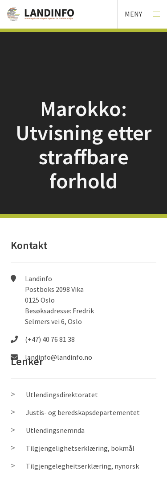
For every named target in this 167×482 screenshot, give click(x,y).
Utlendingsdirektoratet (62, 394)
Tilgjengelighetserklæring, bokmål (80, 448)
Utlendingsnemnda (55, 430)
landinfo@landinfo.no (58, 357)
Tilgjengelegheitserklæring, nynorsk (82, 465)
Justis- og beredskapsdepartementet (83, 412)
